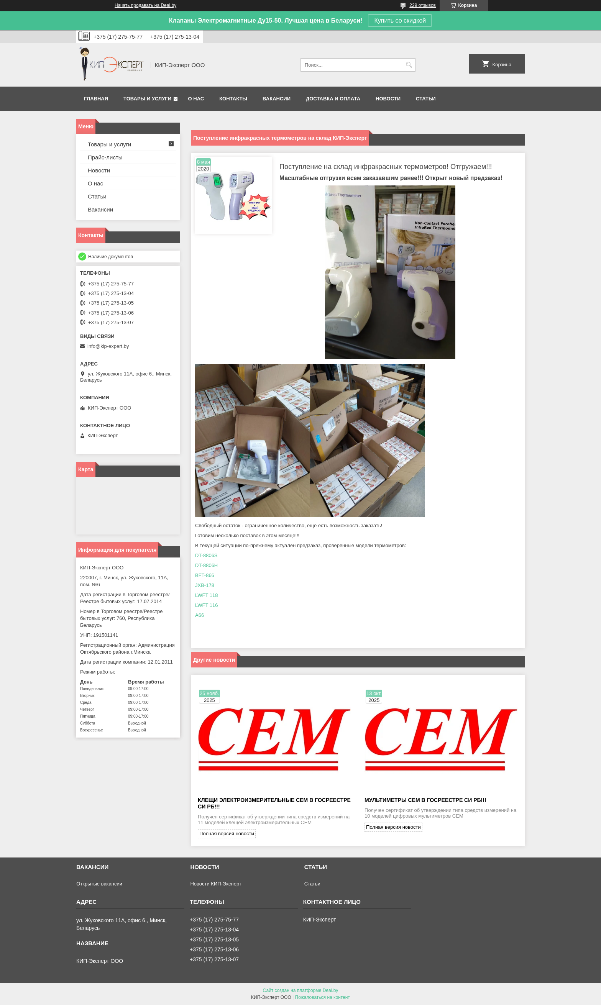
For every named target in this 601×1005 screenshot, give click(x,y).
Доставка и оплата (333, 99)
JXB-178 (204, 585)
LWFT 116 (206, 605)
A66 (199, 615)
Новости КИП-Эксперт (215, 884)
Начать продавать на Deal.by (145, 5)
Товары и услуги (147, 99)
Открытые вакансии (99, 884)
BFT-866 (204, 575)
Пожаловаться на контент (322, 997)
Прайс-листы (105, 157)
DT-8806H (206, 565)
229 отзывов (422, 5)
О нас (196, 99)
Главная (96, 99)
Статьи (426, 99)
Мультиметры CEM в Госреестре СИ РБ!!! (425, 800)
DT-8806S (206, 555)
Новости (388, 99)
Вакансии (277, 99)
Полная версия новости (226, 834)
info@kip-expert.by (108, 346)
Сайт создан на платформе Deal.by (300, 991)
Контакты (233, 99)
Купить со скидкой (400, 20)
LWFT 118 (206, 595)
